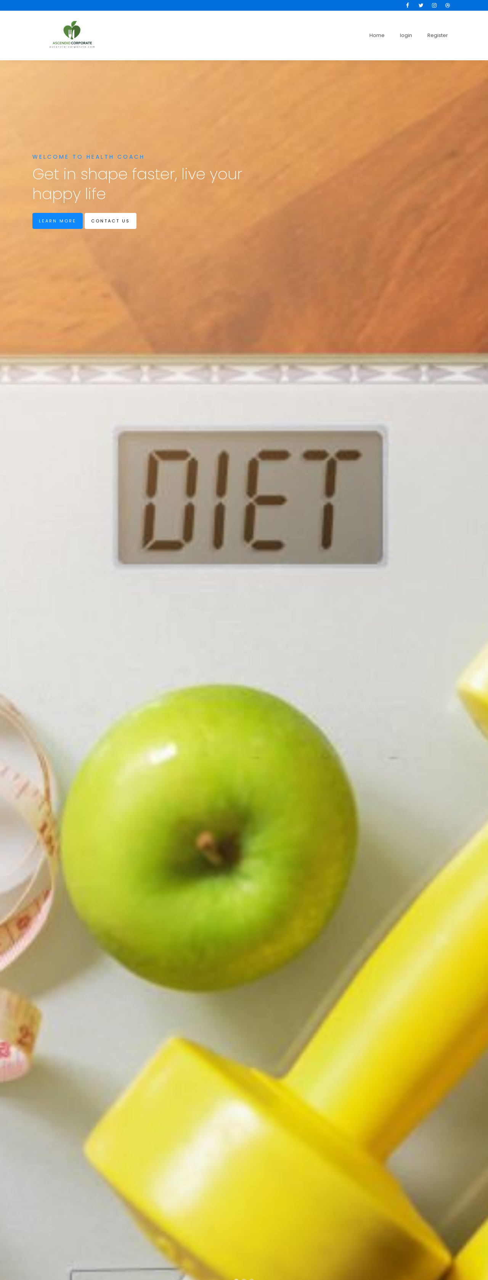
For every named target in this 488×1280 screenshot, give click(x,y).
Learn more (57, 221)
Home (377, 35)
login (406, 35)
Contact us (110, 221)
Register (437, 35)
